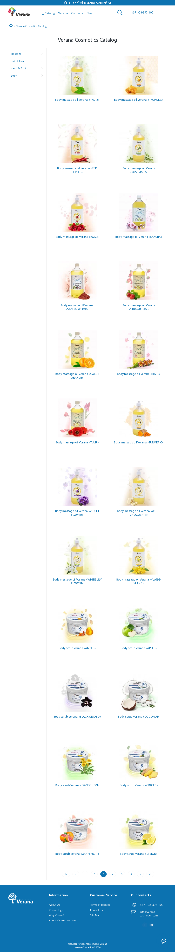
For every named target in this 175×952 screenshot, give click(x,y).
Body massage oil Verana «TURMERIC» (138, 442)
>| (150, 874)
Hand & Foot (18, 68)
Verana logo (56, 910)
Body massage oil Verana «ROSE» (77, 237)
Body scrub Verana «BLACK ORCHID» (77, 716)
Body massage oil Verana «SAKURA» (138, 237)
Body (14, 75)
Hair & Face (18, 61)
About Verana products (62, 920)
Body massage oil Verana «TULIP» (77, 442)
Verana (103, 943)
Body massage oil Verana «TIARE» (138, 374)
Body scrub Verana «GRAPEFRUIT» (77, 854)
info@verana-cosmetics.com (149, 913)
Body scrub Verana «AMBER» (77, 648)
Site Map (95, 915)
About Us (54, 904)
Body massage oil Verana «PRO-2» (77, 100)
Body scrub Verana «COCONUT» (138, 716)
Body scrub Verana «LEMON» (139, 854)
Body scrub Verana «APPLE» (139, 648)
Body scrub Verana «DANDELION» (77, 785)
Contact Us (96, 910)
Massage (16, 53)
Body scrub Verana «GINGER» (139, 785)
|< (66, 874)
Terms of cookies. (100, 904)
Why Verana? (56, 915)
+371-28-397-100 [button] (151, 905)
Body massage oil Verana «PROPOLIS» (138, 100)
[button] (142, 12)
